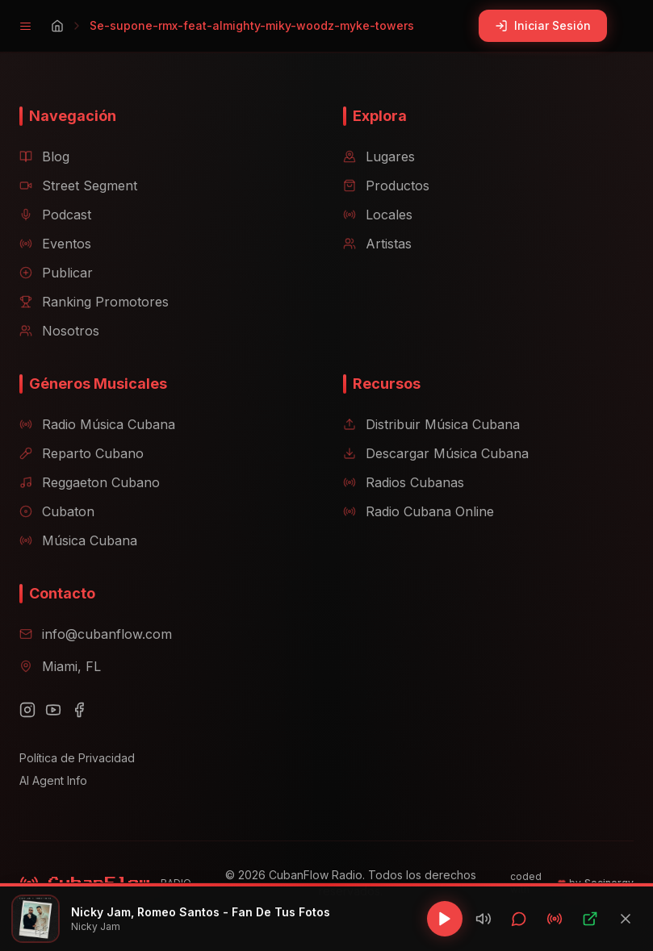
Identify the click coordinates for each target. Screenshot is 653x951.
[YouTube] (53, 710)
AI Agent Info (53, 780)
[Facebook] (79, 710)
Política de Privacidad (77, 758)
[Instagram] (27, 710)
